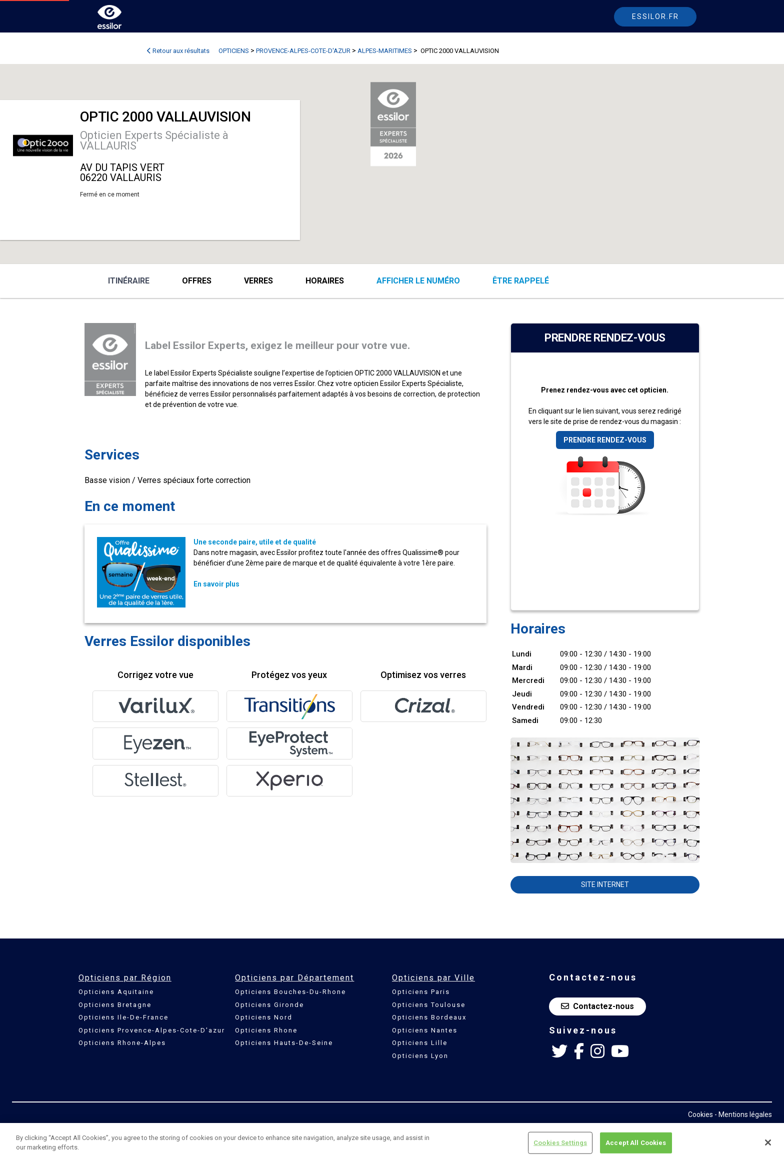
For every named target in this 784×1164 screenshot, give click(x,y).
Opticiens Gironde (269, 1004)
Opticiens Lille (420, 1042)
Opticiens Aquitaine (116, 992)
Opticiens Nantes (425, 1030)
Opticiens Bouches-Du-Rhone (290, 992)
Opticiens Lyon (420, 1056)
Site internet (605, 884)
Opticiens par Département (294, 977)
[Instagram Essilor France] (597, 1051)
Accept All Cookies (636, 1142)
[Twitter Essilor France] (559, 1051)
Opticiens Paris (421, 992)
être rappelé (520, 281)
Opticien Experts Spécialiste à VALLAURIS (154, 140)
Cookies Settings (560, 1142)
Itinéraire (129, 281)
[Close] (768, 1143)
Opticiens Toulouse (429, 1004)
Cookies (700, 1114)
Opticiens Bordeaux (429, 1017)
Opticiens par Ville (433, 977)
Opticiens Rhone (266, 1030)
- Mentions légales (743, 1114)
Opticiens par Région (125, 977)
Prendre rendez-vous (605, 440)
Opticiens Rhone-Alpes (122, 1042)
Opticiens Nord (263, 1017)
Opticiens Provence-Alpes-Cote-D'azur (151, 1030)
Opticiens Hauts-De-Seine (284, 1042)
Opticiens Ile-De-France (123, 1017)
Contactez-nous (597, 1006)
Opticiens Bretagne (115, 1004)
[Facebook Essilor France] (579, 1051)
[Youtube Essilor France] (620, 1051)
